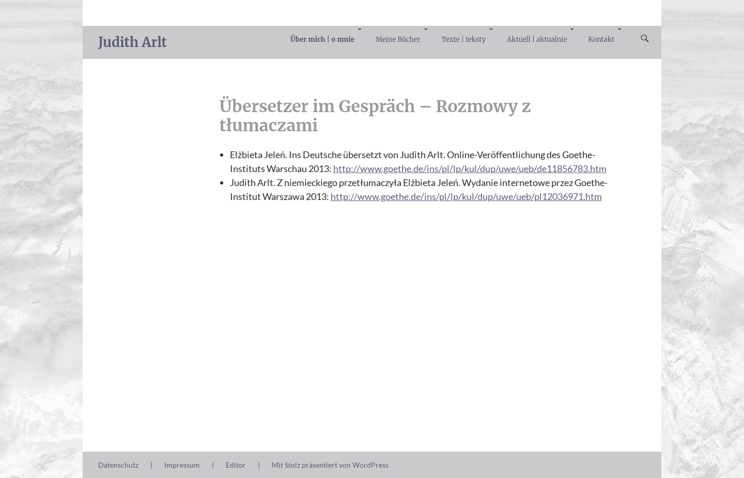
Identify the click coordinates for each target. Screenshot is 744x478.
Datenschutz (118, 464)
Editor (236, 464)
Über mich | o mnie (322, 39)
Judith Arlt (132, 42)
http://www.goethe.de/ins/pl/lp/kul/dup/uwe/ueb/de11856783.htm (470, 168)
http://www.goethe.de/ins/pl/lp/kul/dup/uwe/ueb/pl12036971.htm (466, 196)
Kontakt (601, 39)
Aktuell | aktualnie (537, 39)
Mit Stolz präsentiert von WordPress (330, 464)
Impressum (182, 464)
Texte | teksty (464, 39)
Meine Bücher (398, 39)
